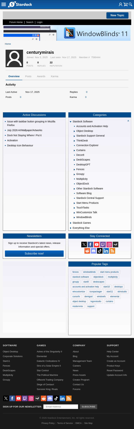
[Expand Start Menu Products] (74, 203)
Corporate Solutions (13, 356)
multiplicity (113, 277)
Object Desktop (10, 351)
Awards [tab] (41, 76)
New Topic (117, 15)
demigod (88, 296)
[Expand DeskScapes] (74, 160)
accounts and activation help (85, 286)
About (76, 351)
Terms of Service (65, 423)
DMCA (78, 423)
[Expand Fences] (74, 169)
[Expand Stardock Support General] (74, 136)
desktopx (118, 286)
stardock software (80, 277)
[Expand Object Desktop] (74, 131)
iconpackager (96, 291)
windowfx (101, 296)
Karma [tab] (54, 76)
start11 (110, 291)
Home (8, 44)
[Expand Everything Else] (70, 228)
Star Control (43, 370)
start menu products (109, 272)
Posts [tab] (28, 76)
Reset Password (115, 370)
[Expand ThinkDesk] (74, 141)
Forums (76, 389)
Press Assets (79, 375)
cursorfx (76, 296)
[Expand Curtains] (74, 150)
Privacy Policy (48, 423)
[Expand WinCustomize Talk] (74, 213)
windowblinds (89, 272)
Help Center (113, 351)
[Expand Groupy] (74, 174)
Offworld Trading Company (50, 379)
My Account (112, 356)
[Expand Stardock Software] (71, 122)
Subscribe (88, 406)
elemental (114, 296)
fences (75, 272)
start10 (106, 286)
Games (41, 345)
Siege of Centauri (45, 384)
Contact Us (78, 384)
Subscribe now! (34, 253)
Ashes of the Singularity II (49, 351)
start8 (86, 282)
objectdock (98, 277)
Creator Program (81, 379)
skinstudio (122, 291)
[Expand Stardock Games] (70, 223)
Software (10, 345)
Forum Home (16, 22)
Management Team (82, 361)
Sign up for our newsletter (22, 406)
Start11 (6, 361)
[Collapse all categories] (128, 121)
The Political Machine (47, 375)
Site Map (88, 423)
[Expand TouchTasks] (74, 208)
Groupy (6, 379)
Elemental (42, 356)
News (75, 370)
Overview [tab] (14, 76)
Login (39, 22)
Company (79, 345)
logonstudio (96, 301)
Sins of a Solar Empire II (49, 365)
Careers (77, 365)
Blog (75, 356)
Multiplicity (8, 375)
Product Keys (113, 365)
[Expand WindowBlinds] (74, 217)
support (90, 306)
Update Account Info (117, 375)
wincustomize (78, 291)
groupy (75, 282)
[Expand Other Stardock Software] (74, 189)
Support (113, 345)
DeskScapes (9, 370)
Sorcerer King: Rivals (47, 389)
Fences (6, 365)
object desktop (79, 301)
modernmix (77, 306)
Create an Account (116, 361)
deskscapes (98, 282)
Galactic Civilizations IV (48, 361)
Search (29, 22)
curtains (109, 301)
